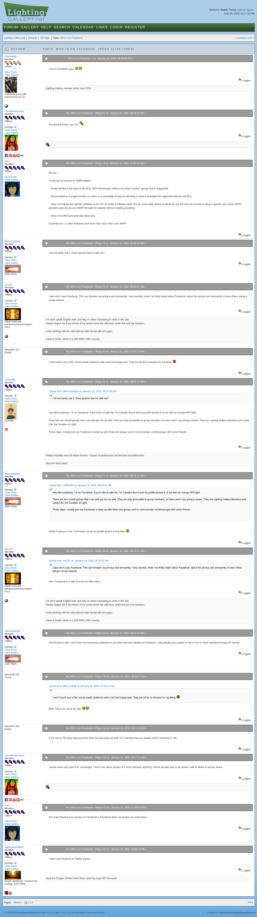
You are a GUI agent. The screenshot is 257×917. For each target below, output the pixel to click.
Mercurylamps (12, 241)
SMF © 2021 (61, 912)
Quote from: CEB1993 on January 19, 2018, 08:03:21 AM (80, 485)
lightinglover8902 (14, 847)
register (250, 9)
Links (102, 27)
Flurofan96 (10, 56)
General (32, 37)
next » (250, 37)
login (239, 9)
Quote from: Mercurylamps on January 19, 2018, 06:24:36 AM (82, 391)
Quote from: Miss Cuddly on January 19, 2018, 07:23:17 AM (81, 686)
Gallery (30, 27)
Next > (18, 902)
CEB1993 (10, 379)
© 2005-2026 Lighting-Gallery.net (21, 912)
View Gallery (11, 75)
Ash (7, 161)
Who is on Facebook (71, 37)
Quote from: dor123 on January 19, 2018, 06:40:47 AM (79, 560)
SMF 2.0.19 (47, 912)
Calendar (83, 27)
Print (250, 902)
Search (62, 27)
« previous (240, 37)
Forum (11, 27)
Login (116, 27)
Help (46, 27)
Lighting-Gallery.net (14, 37)
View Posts (11, 72)
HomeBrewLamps (14, 111)
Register (135, 27)
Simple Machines (76, 912)
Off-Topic (45, 37)
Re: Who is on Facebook (79, 113)
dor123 (8, 284)
